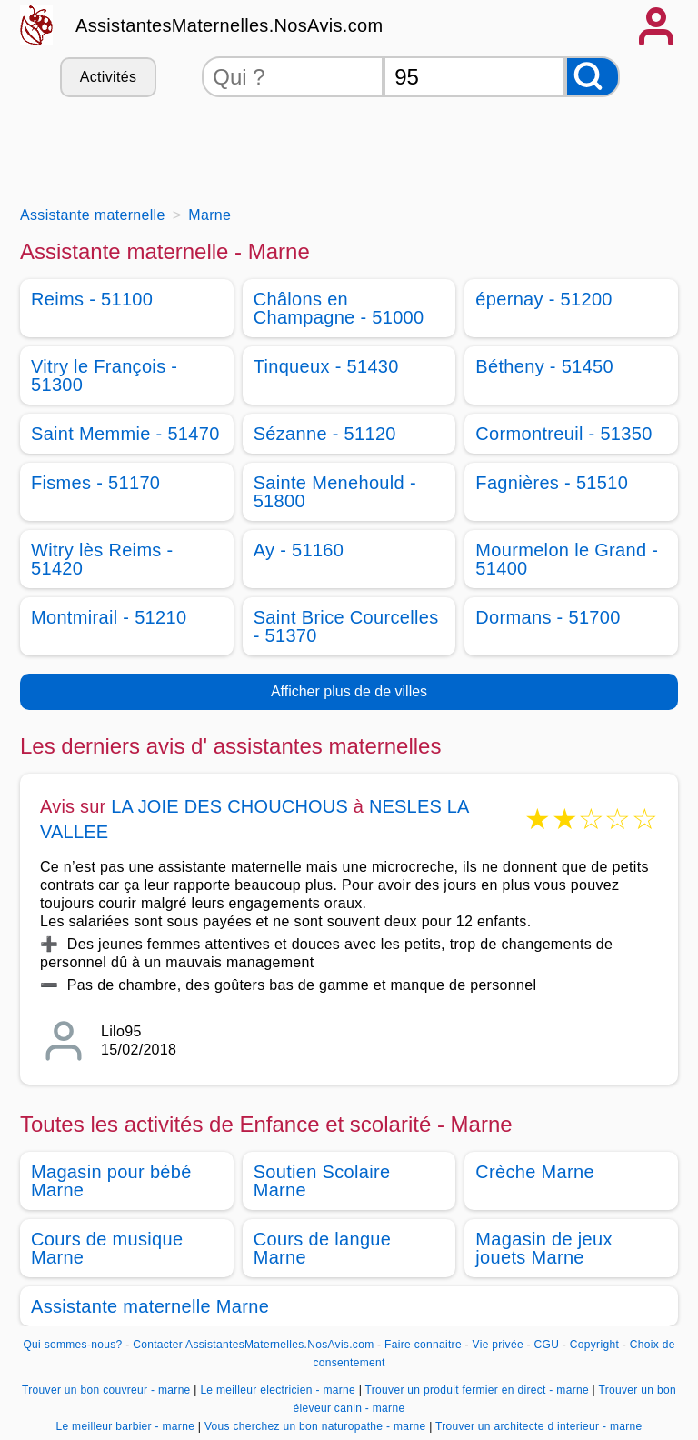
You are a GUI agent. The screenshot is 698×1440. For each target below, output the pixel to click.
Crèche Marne (534, 1172)
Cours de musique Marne (107, 1248)
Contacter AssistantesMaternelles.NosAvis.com (253, 1344)
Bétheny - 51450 (544, 366)
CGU (547, 1344)
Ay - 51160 (299, 550)
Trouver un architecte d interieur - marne (538, 1426)
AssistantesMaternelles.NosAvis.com (229, 25)
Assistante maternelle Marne (150, 1306)
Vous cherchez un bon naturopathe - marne (315, 1426)
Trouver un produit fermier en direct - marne (477, 1390)
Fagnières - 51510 (551, 483)
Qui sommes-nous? (72, 1344)
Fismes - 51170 (95, 483)
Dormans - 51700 (547, 617)
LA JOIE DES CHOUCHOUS (229, 806)
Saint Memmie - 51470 (125, 434)
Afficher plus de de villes (349, 691)
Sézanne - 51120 (325, 434)
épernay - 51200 (543, 299)
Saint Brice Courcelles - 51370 (346, 626)
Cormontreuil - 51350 (563, 434)
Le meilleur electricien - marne (277, 1390)
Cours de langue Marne (323, 1248)
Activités (108, 77)
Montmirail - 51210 (108, 617)
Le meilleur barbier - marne (124, 1426)
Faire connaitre (423, 1344)
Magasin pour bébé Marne (111, 1181)
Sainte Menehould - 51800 (335, 492)
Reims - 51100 (92, 299)
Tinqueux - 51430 (326, 366)
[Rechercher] (592, 76)
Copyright (596, 1344)
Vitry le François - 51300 (104, 375)
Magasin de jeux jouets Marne (543, 1248)
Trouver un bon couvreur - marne (106, 1390)
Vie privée (498, 1344)
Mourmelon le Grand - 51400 (566, 559)
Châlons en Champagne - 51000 (339, 308)
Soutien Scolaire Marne (322, 1181)
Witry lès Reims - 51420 (102, 559)
